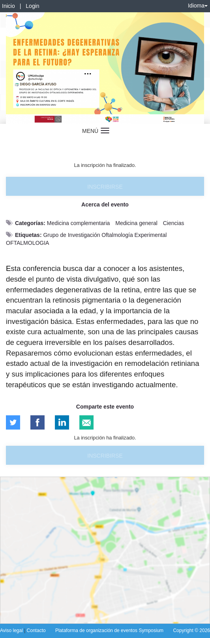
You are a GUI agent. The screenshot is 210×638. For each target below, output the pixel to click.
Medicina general (136, 223)
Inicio (8, 6)
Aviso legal (12, 630)
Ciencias (173, 223)
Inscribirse (104, 187)
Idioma (198, 5)
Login (32, 6)
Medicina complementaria (78, 223)
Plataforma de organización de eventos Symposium (109, 630)
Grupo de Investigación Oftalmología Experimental (105, 235)
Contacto (36, 630)
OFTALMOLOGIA (27, 243)
